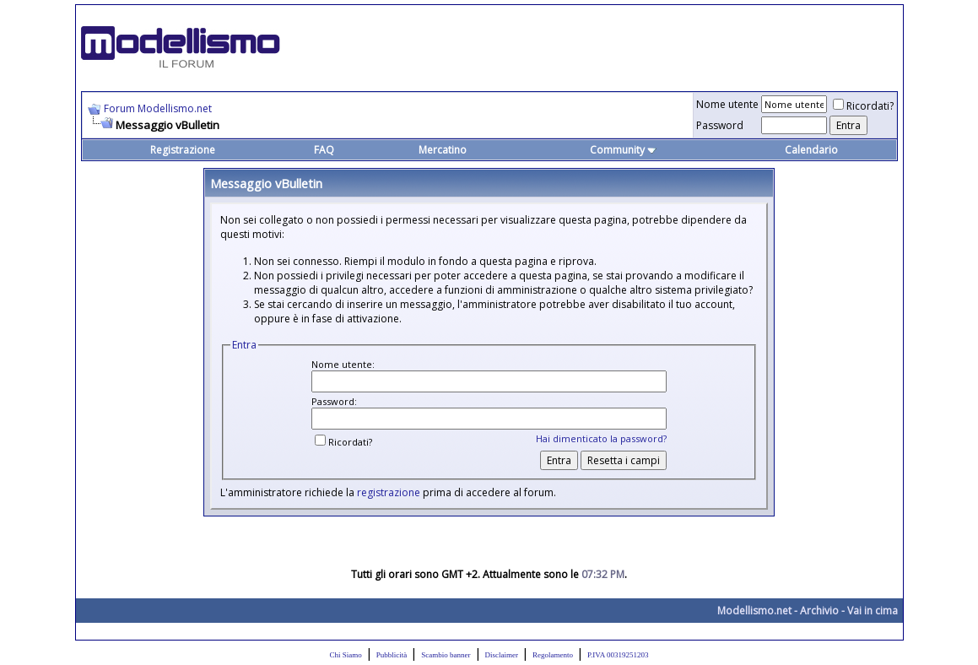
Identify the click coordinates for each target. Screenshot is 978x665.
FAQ (324, 150)
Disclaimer (502, 655)
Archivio (819, 610)
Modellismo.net (754, 610)
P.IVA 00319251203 (617, 655)
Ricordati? (863, 106)
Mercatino (443, 150)
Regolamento (552, 655)
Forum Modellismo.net (158, 108)
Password (719, 125)
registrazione (388, 492)
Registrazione (182, 150)
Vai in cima (872, 610)
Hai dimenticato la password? (601, 438)
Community (623, 150)
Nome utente (727, 104)
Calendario (811, 150)
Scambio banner (445, 655)
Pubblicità (392, 655)
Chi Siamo (346, 655)
